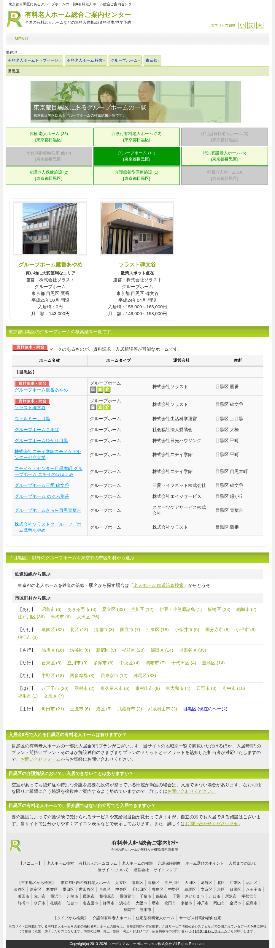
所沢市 (231, 896)
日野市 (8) (206, 688)
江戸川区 (172, 882)
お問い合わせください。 (191, 791)
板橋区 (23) (219, 609)
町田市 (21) (53, 708)
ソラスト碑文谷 (137, 264)
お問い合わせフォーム (211, 931)
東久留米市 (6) (115, 688)
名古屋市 (90, 903)
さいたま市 (194, 896)
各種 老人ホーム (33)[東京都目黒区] (48, 136)
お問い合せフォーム (40, 759)
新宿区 (36, 889)
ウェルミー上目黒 (32, 418)
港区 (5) (104, 708)
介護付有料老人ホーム (112, 918)
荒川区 (137, 882)
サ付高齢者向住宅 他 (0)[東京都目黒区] (48, 156)
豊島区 (157, 889)
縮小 (242, 25)
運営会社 (141, 870)
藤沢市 (89, 896)
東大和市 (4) (178, 688)
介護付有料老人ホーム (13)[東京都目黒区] (136, 136)
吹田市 (170, 903)
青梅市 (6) (61, 616)
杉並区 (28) (133, 649)
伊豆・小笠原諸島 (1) (181, 609)
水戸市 (39, 903)
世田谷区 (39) (192, 649)
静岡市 (109, 903)
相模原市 (107, 896)
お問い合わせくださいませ (212, 823)
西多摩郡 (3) (82, 675)
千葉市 (145, 896)
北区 (221, 882)
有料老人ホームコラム (98, 863)
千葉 (176, 896)
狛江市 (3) (28, 637)
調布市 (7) (156, 662)
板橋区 (154, 882)
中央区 (121, 889)
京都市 (186, 903)
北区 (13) (79, 629)
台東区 (105, 889)
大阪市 (141, 903)
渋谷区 (19, 889)
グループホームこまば (37, 429)
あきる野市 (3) (81, 609)
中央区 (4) (130, 662)
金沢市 (235, 903)
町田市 (23, 896)
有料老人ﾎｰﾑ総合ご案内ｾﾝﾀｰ (145, 846)
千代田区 (139, 889)
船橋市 (162, 896)
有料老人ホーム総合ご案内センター (78, 18)
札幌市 (56, 903)
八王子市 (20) (55, 688)
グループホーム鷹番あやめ (50, 264)
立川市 (40, 896)
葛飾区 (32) (53, 629)
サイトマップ (165, 870)
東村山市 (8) (147, 688)
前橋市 (23, 903)
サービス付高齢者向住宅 (200, 918)
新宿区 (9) (106, 649)
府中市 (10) (233, 688)
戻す (251, 25)
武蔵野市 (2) (129, 708)
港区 (221, 889)
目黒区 (235, 889)
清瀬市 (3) (104, 629)
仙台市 (72, 903)
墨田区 (68, 889)
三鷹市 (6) (80, 708)
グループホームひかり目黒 (41, 440)
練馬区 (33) (144, 675)
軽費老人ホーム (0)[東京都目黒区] (224, 175)
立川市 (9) (77, 662)
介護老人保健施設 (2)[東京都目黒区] (49, 175)
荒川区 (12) (142, 609)
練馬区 (190, 889)
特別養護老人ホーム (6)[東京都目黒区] (225, 156)
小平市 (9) (246, 629)
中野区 (174, 889)
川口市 (214, 896)
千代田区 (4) (183, 662)
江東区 (235, 882)
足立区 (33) (113, 609)
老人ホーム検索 (60, 863)
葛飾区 (206, 882)
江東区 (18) (157, 629)
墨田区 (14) (162, 649)
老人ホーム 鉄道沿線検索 (158, 585)
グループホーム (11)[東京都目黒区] (136, 156)
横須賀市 (127, 896)
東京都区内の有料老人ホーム (86, 882)
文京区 (206, 889)
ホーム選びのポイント (204, 863)
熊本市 (145, 909)
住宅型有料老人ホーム (155, 918)
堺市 (156, 903)
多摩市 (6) (103, 662)
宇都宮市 (249, 896)
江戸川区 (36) (31, 616)
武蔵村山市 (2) (162, 708)
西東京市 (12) (114, 675)
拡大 (259, 25)
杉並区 (52, 889)
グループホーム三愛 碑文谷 (42, 485)
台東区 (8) (52, 662)
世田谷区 (86, 889)
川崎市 (72, 896)
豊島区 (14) (213, 662)
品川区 (251, 882)
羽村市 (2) (84, 688)
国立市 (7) (130, 629)
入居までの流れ (242, 863)
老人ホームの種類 (137, 863)
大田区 (190, 882)
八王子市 (253, 889)
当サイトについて (113, 870)
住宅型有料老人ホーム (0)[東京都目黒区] (225, 136)
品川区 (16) (53, 649)
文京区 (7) (54, 695)
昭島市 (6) (52, 609)
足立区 (121, 882)
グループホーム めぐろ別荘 (42, 496)
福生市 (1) (28, 695)
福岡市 (129, 909)
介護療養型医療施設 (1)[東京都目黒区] (136, 175)
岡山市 (219, 903)
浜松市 (125, 903)
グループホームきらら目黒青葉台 (48, 510)
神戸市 (203, 903)
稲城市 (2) (246, 609)
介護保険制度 (169, 863)
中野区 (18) (53, 675)
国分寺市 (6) (217, 629)
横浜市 (56, 896)
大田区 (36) (88, 616)
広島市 (251, 903)
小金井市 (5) (187, 629)
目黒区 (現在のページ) (205, 708)
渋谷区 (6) (80, 649)
